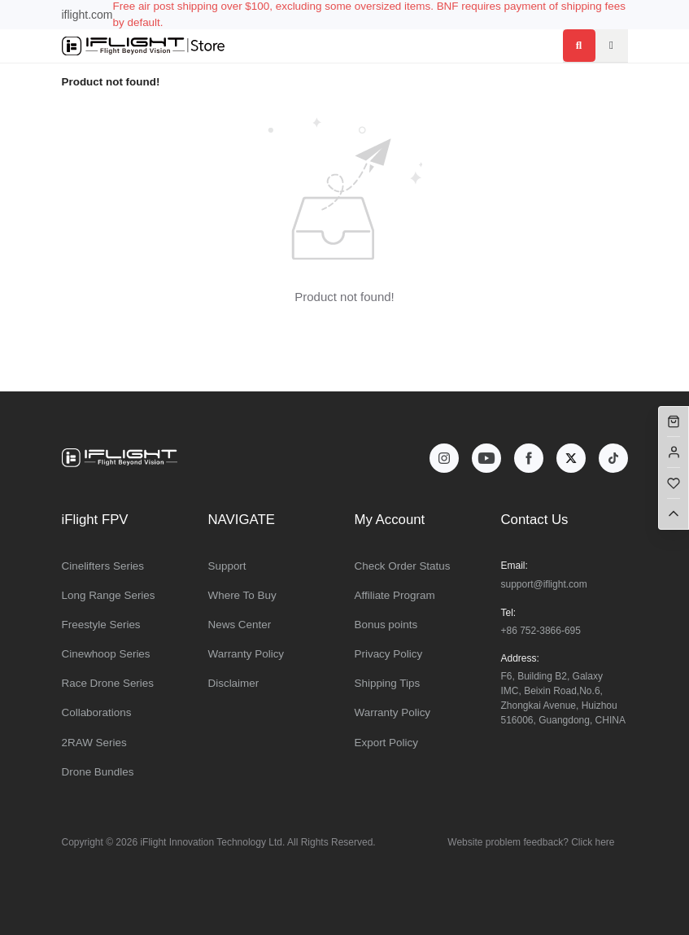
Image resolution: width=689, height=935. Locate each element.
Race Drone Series (108, 683)
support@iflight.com (544, 584)
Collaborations (97, 712)
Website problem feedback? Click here (530, 842)
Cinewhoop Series (106, 654)
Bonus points (386, 624)
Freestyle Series (101, 624)
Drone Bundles (98, 772)
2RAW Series (94, 742)
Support (227, 566)
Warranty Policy (246, 654)
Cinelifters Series (103, 566)
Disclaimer (233, 683)
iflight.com (87, 14)
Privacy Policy (389, 654)
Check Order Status (403, 566)
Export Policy (386, 742)
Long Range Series (108, 595)
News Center (240, 624)
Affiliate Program (395, 595)
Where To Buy (242, 595)
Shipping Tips (388, 683)
